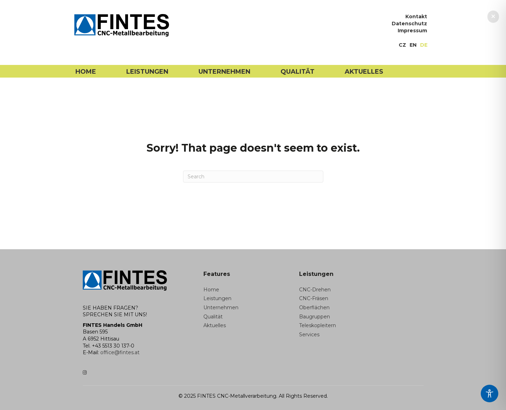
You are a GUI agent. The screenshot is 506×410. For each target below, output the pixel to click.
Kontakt (416, 17)
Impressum (412, 31)
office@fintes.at (120, 352)
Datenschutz (409, 24)
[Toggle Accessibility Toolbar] (489, 393)
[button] (493, 17)
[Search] (253, 177)
